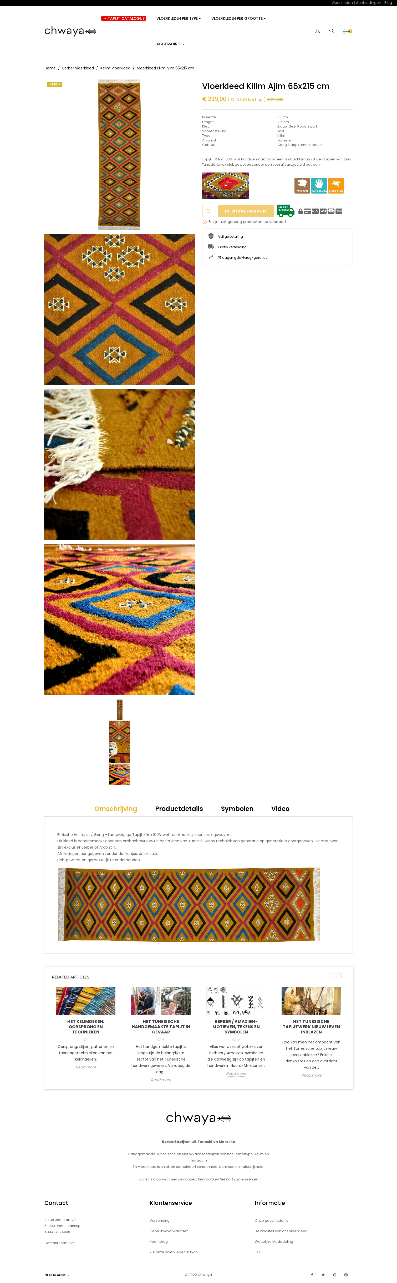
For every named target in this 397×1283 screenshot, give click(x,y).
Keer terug (159, 1241)
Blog (388, 2)
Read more (86, 1067)
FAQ (258, 1252)
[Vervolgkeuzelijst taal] (59, 1275)
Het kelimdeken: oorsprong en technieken (85, 1026)
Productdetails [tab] (179, 808)
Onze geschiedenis (271, 1220)
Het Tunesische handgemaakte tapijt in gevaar (161, 1026)
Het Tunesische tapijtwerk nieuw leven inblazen (311, 1026)
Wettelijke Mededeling (274, 1241)
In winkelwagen (246, 211)
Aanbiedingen (368, 2)
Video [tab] (280, 808)
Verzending (160, 1220)
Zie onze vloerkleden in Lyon (174, 1252)
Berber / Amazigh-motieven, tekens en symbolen (236, 1026)
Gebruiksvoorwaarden (169, 1231)
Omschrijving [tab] (115, 808)
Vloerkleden (342, 2)
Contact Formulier (59, 1242)
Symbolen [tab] (237, 808)
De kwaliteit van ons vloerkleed (281, 1231)
